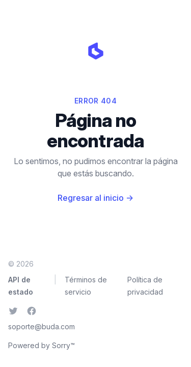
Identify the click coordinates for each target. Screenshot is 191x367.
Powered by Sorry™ (41, 345)
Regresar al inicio (95, 198)
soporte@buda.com (41, 326)
